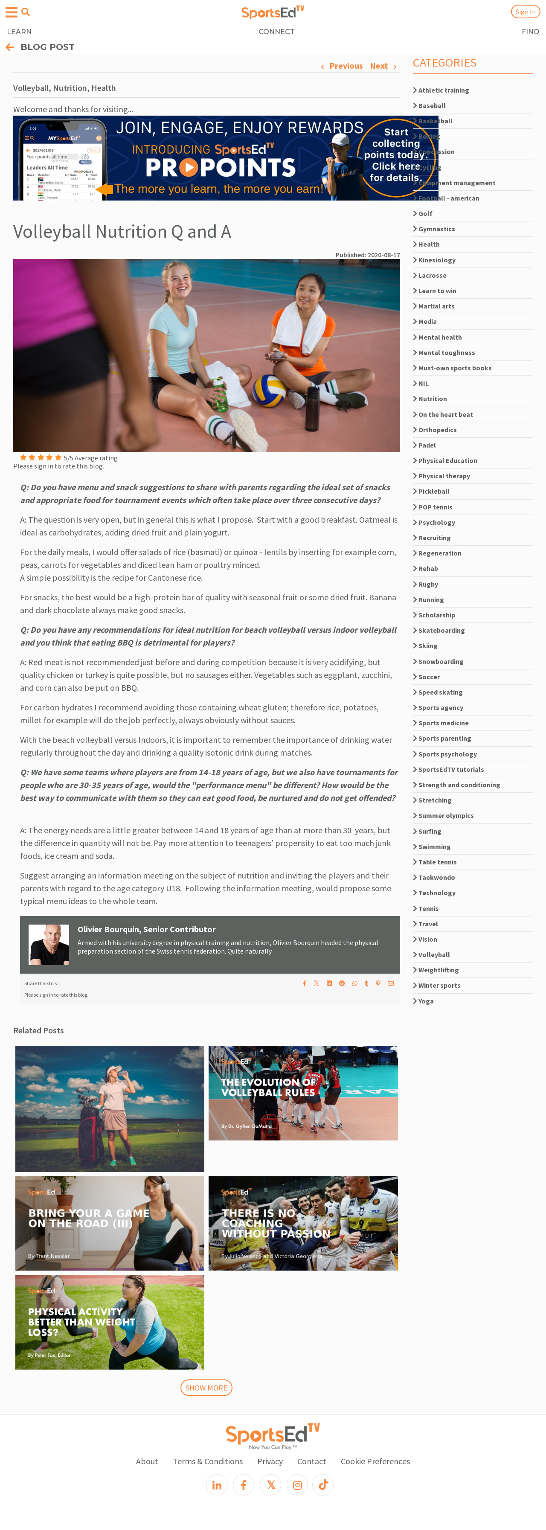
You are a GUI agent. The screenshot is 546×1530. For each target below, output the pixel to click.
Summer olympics (443, 815)
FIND (530, 32)
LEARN (19, 32)
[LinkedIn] (216, 1485)
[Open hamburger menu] (11, 13)
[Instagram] (297, 1485)
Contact (311, 1461)
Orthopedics (435, 429)
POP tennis (433, 507)
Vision (425, 939)
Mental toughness (444, 352)
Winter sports (437, 985)
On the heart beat (443, 414)
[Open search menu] (25, 12)
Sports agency (438, 707)
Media (425, 321)
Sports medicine (441, 722)
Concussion (434, 151)
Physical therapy (441, 475)
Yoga (423, 1001)
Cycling (427, 167)
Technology (434, 892)
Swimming (432, 846)
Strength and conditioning (456, 784)
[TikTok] (323, 1484)
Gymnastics (434, 228)
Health (426, 244)
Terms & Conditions (208, 1461)
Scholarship (434, 615)
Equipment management (454, 182)
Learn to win (434, 290)
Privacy (270, 1461)
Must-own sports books (452, 368)
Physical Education (445, 460)
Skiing (425, 645)
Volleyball (431, 954)
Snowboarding (438, 661)
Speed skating (438, 692)
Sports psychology (445, 754)
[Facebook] (243, 1485)
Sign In (526, 11)
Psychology (434, 522)
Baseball (429, 105)
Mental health (437, 337)
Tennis (426, 908)
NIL (421, 383)
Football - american (446, 198)
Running (428, 599)
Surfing (427, 831)
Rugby (425, 584)
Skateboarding (439, 630)
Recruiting (432, 537)
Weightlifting (436, 970)
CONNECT (276, 32)
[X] (270, 1484)
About (147, 1461)
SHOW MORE (206, 1388)
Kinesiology (434, 260)
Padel (424, 445)
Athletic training (441, 90)
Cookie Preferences (375, 1461)
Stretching (432, 800)
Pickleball (431, 491)
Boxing (426, 136)
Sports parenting (442, 738)
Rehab (425, 568)
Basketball (433, 120)
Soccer (426, 676)
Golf (423, 213)
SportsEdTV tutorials (448, 769)
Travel (425, 923)
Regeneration (437, 553)
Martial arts (434, 306)
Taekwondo (434, 877)
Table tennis (435, 862)
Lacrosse (430, 275)
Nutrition (430, 398)
